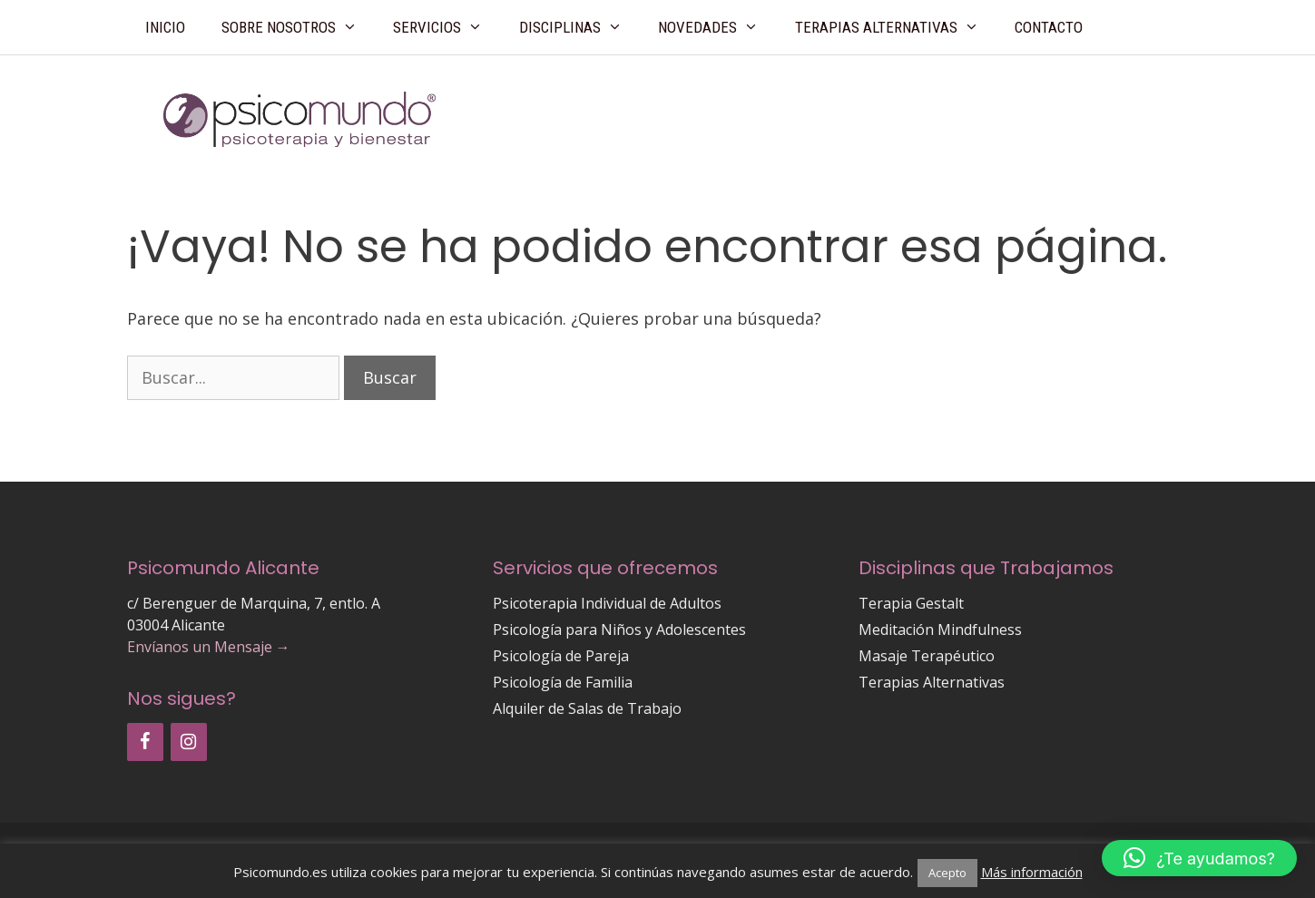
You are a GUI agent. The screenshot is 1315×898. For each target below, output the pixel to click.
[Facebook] (145, 742)
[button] (1199, 858)
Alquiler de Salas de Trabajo (587, 708)
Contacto (1049, 27)
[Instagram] (189, 742)
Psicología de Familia (563, 682)
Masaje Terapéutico (927, 656)
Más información (1032, 872)
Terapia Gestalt (911, 603)
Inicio (165, 27)
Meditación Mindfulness (940, 629)
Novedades (717, 27)
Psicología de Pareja (561, 656)
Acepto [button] (947, 872)
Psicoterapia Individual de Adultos (607, 603)
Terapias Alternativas (896, 27)
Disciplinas (580, 27)
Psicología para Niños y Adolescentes (619, 629)
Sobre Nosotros (298, 27)
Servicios (447, 27)
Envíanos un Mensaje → (208, 647)
